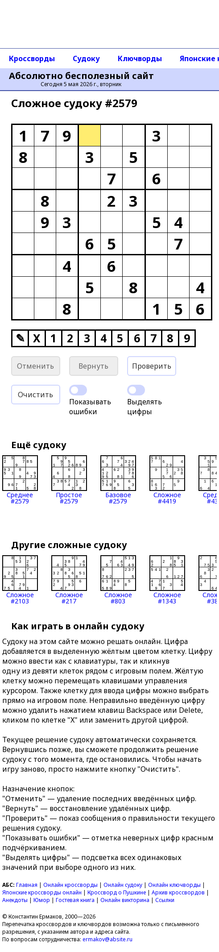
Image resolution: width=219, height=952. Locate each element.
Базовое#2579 (118, 479)
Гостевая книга (75, 900)
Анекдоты (15, 900)
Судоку (86, 58)
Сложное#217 (69, 579)
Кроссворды (32, 58)
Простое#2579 (69, 479)
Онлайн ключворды (174, 885)
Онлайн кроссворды (70, 885)
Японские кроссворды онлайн (42, 892)
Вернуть (93, 366)
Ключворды (140, 58)
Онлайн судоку (122, 885)
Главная (26, 885)
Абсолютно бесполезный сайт (81, 75)
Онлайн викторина (124, 900)
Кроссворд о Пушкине (116, 892)
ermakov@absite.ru (107, 939)
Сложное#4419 (167, 479)
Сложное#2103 (20, 579)
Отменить (35, 366)
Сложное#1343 (167, 579)
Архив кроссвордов (178, 892)
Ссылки (164, 900)
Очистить (35, 394)
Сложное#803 (118, 579)
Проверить (151, 366)
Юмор (41, 900)
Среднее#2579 (20, 479)
